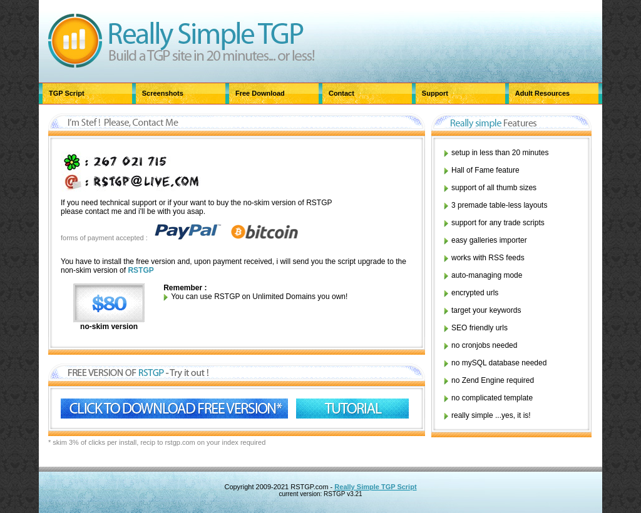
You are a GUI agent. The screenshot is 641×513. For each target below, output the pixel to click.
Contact (341, 93)
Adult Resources (542, 93)
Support (435, 93)
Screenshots (162, 93)
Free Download (260, 93)
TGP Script (67, 93)
